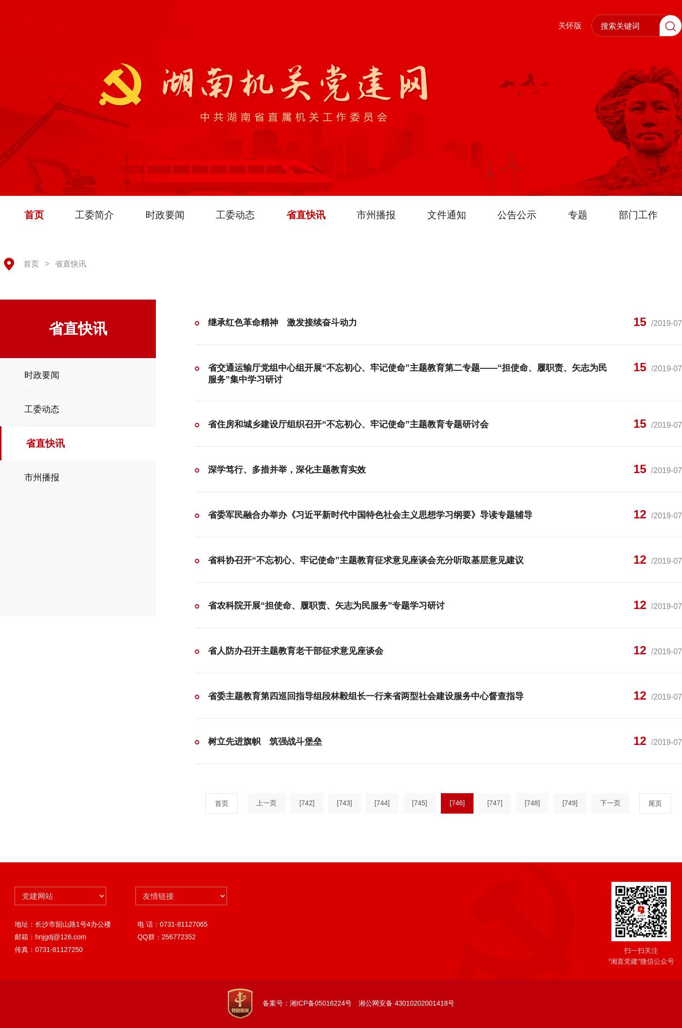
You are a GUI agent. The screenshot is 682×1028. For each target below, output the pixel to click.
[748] (532, 803)
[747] (494, 803)
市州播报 (376, 214)
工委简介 (94, 214)
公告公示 (516, 214)
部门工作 (638, 214)
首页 (34, 214)
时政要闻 (165, 214)
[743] (344, 803)
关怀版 (570, 25)
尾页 (655, 803)
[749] (569, 803)
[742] (306, 803)
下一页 (610, 803)
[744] (382, 803)
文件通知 (446, 214)
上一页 (266, 803)
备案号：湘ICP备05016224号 (307, 1003)
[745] (419, 803)
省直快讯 (305, 214)
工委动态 (235, 214)
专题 (577, 214)
